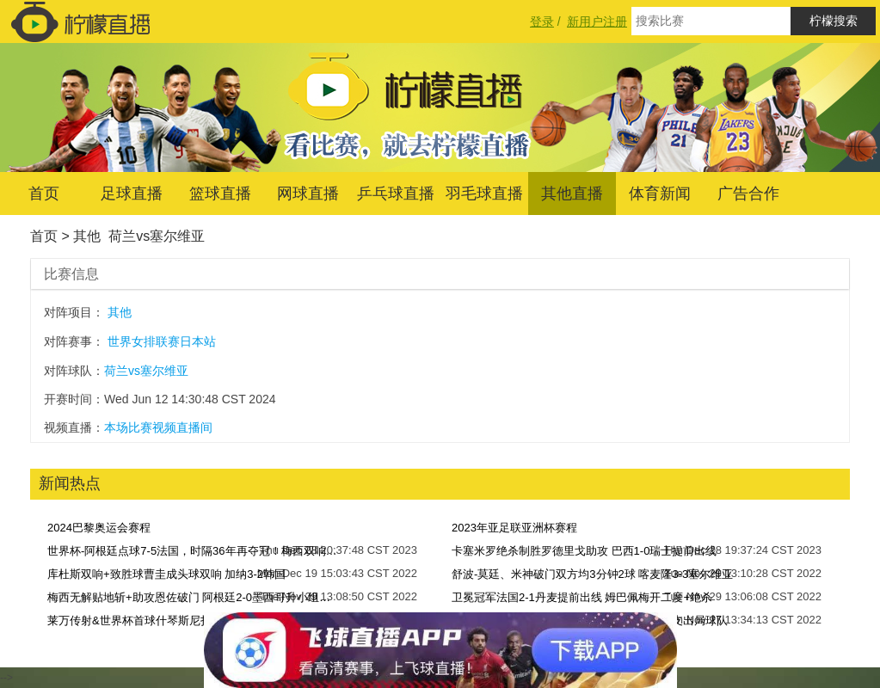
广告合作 (748, 193)
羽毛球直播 (484, 193)
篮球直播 (220, 193)
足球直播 (132, 193)
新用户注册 (597, 21)
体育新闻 (660, 193)
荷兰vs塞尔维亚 (156, 236)
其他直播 (572, 193)
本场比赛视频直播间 (158, 427)
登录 (542, 21)
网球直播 (308, 193)
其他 (87, 236)
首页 (43, 193)
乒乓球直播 (395, 193)
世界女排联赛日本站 (162, 341)
